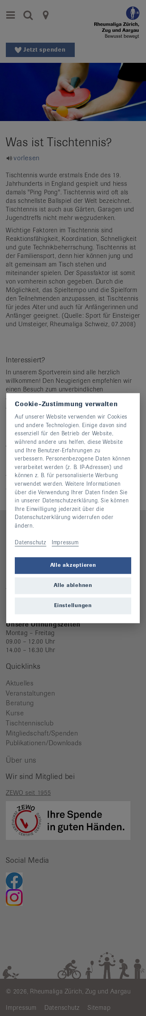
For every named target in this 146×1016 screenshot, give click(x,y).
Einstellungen (73, 605)
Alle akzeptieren (73, 565)
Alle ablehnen (73, 585)
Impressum (65, 542)
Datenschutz (30, 542)
